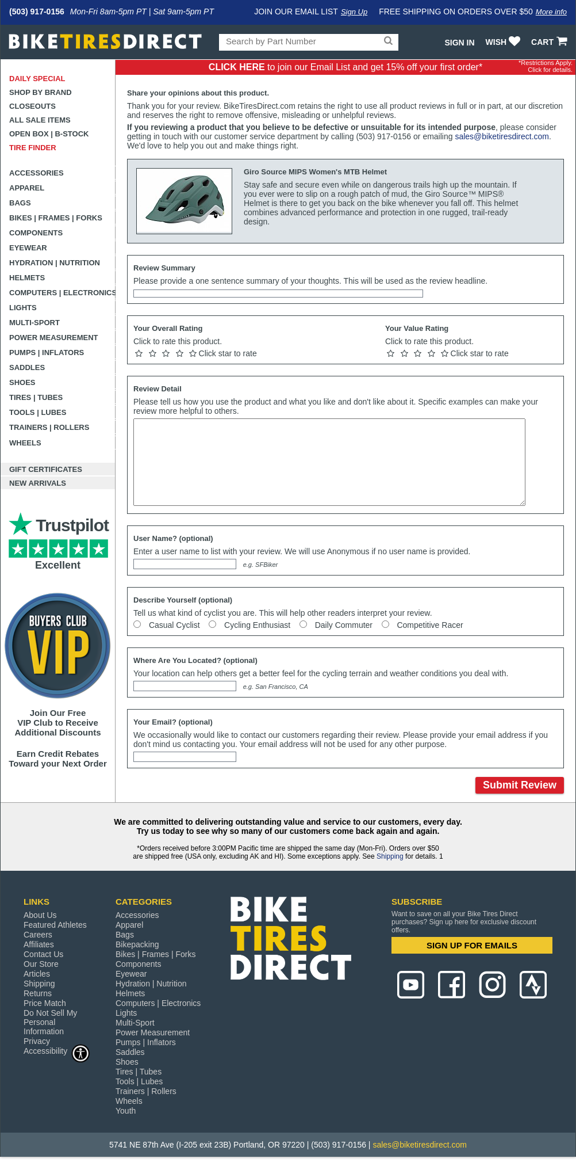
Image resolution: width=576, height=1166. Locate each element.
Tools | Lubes (37, 412)
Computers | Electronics (62, 292)
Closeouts (32, 106)
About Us (40, 915)
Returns (38, 993)
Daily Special (37, 78)
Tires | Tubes (36, 397)
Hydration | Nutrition (54, 262)
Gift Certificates (45, 469)
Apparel (26, 188)
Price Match (45, 1003)
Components (36, 232)
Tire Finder (32, 147)
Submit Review (519, 785)
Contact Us (43, 954)
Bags (20, 203)
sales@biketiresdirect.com (502, 136)
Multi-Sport (34, 322)
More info (551, 11)
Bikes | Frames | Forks (55, 218)
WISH (504, 42)
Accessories (36, 173)
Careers (38, 934)
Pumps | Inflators (46, 352)
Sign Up (354, 11)
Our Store (41, 964)
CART (550, 42)
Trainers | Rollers (49, 427)
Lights (23, 307)
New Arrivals (37, 483)
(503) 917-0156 (36, 11)
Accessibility (57, 1051)
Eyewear (28, 247)
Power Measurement (53, 337)
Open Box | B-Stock (49, 133)
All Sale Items (40, 120)
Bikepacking (137, 944)
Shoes (22, 382)
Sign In (459, 42)
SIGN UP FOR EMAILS (472, 945)
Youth (126, 1110)
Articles (37, 973)
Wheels (25, 443)
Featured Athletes (55, 924)
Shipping (390, 856)
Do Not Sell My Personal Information (50, 1022)
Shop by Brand (40, 92)
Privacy (37, 1041)
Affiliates (39, 944)
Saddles (27, 367)
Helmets (27, 277)
